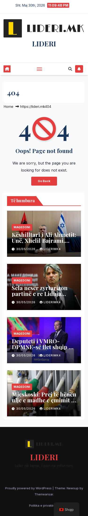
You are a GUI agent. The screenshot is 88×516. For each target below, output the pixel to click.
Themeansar (43, 494)
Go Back (44, 181)
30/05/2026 (26, 249)
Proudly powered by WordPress (29, 488)
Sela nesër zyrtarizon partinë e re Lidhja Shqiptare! (40, 293)
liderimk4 (50, 249)
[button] (70, 69)
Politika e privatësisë (44, 505)
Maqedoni (22, 227)
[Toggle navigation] (39, 69)
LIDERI (44, 43)
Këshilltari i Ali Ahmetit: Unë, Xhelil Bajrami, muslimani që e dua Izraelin (44, 243)
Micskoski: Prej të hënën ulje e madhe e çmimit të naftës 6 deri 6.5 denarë (44, 400)
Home (8, 106)
